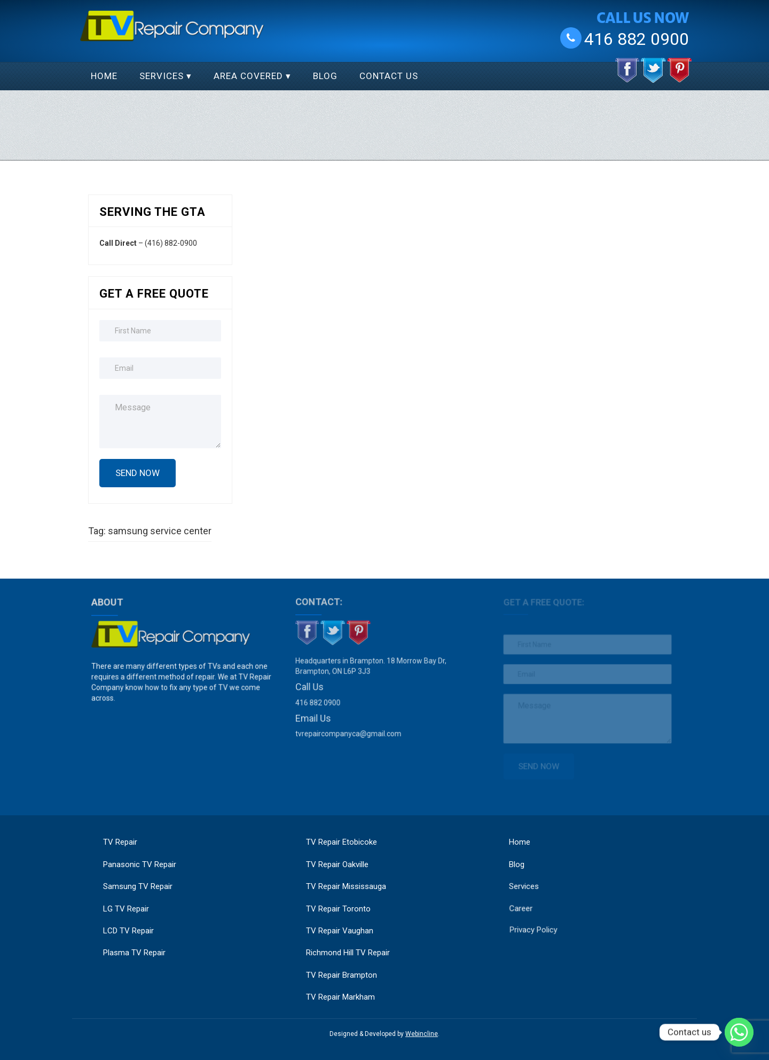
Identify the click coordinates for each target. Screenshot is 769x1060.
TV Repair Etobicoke (341, 842)
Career (526, 900)
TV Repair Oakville (337, 864)
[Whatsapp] (739, 1032)
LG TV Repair (126, 909)
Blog (325, 76)
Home (104, 76)
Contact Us (388, 76)
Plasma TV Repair (134, 952)
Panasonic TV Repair (139, 864)
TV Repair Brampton (341, 975)
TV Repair (120, 842)
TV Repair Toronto (338, 909)
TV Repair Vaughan (339, 931)
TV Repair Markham (340, 997)
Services (161, 76)
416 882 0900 (636, 38)
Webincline (421, 1034)
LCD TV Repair (128, 931)
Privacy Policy (538, 920)
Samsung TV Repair (137, 886)
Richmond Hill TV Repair (348, 952)
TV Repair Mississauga (346, 886)
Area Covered (248, 76)
